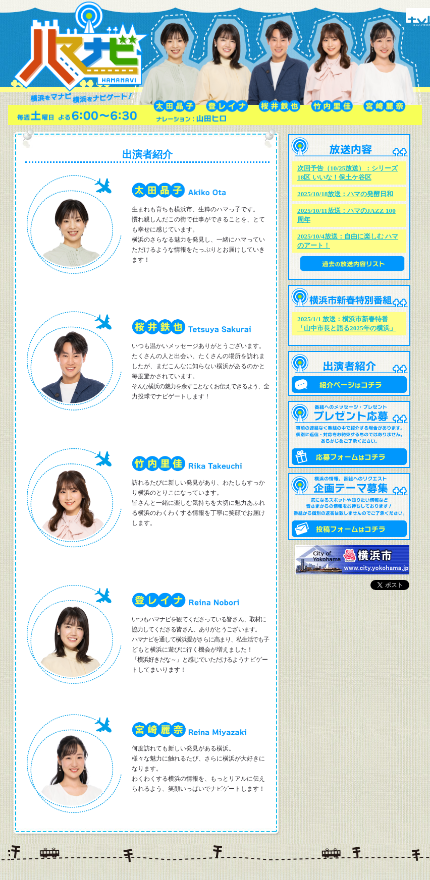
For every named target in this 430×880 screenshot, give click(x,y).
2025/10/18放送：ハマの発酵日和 (345, 194)
